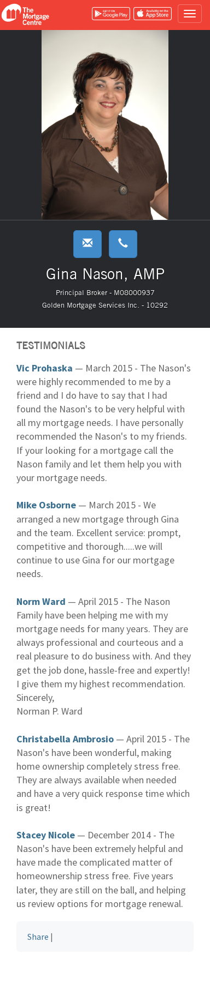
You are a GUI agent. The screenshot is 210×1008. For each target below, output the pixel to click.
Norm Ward (41, 601)
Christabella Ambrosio (65, 739)
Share (38, 936)
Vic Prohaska (44, 368)
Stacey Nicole (45, 835)
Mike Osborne (46, 505)
